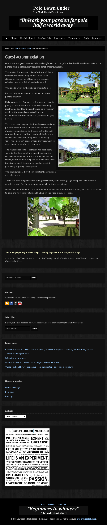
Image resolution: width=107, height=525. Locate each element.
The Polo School (27, 38)
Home (6, 38)
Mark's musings (12, 387)
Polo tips (9, 396)
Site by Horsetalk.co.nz (86, 519)
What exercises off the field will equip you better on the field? (32, 362)
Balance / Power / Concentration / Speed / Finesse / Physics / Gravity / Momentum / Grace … (50, 349)
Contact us (97, 38)
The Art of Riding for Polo (17, 353)
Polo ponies (59, 38)
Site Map (51, 504)
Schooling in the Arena (15, 358)
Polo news (9, 392)
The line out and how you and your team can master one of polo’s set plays (39, 367)
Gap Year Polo (44, 38)
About (14, 38)
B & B (86, 38)
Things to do (74, 38)
